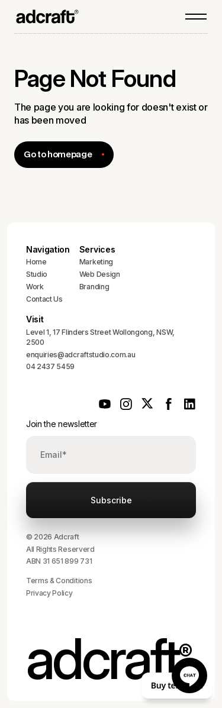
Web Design (99, 274)
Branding (94, 286)
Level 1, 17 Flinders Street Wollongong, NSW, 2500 (100, 337)
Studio (36, 274)
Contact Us (44, 299)
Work (35, 286)
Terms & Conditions (59, 580)
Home (36, 261)
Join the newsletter (61, 424)
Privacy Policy (49, 593)
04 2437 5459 (50, 366)
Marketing (96, 261)
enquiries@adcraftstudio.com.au (80, 354)
